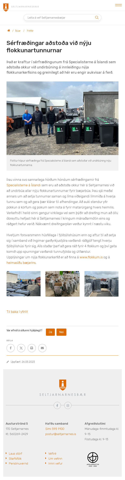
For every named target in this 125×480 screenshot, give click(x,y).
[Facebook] (57, 405)
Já (50, 332)
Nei (61, 332)
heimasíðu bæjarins (21, 263)
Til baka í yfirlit (17, 312)
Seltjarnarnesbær (9, 31)
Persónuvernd (18, 463)
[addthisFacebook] (11, 348)
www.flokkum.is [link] (91, 257)
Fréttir (30, 30)
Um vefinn (55, 458)
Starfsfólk (15, 458)
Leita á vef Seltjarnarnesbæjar (46, 17)
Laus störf (15, 453)
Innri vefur (55, 463)
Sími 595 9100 (54, 429)
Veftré (52, 453)
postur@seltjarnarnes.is (60, 434)
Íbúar (18, 30)
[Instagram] (67, 405)
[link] (24, 185)
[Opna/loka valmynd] (118, 5)
